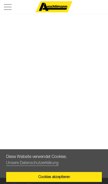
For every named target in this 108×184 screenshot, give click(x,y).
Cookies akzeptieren (54, 177)
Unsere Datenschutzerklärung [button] (32, 162)
